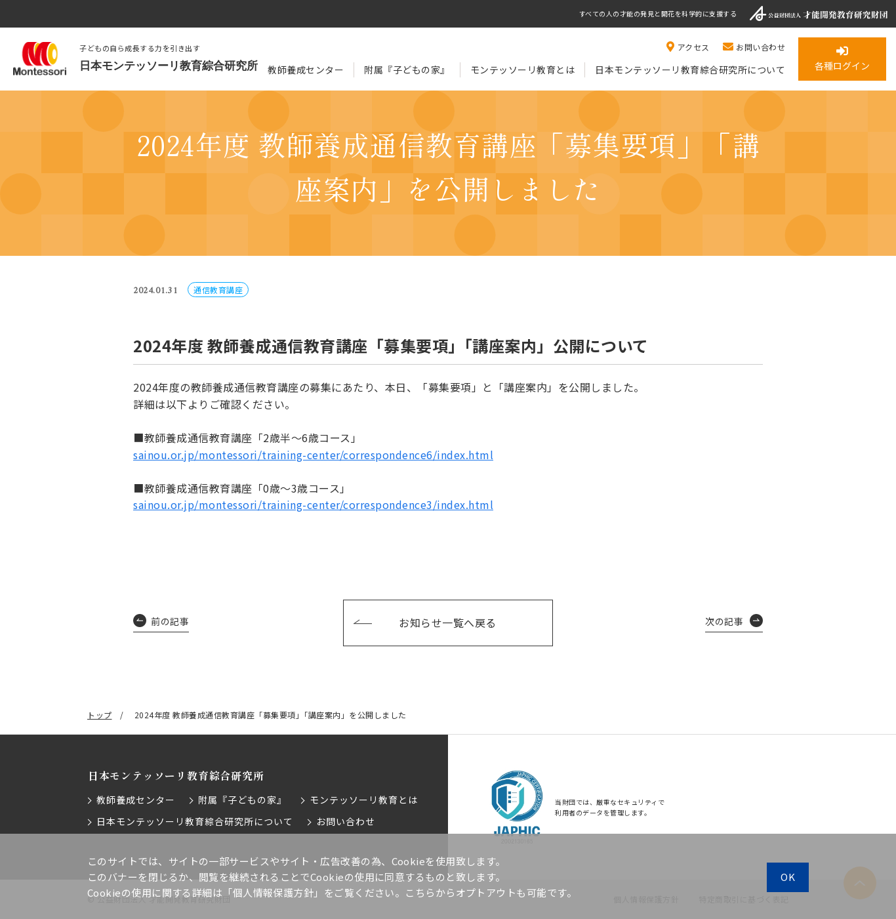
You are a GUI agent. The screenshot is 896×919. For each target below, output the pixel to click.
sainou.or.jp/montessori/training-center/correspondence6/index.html (313, 454)
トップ (99, 714)
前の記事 (170, 621)
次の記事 (724, 621)
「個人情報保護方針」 (273, 892)
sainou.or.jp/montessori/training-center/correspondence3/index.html (313, 504)
